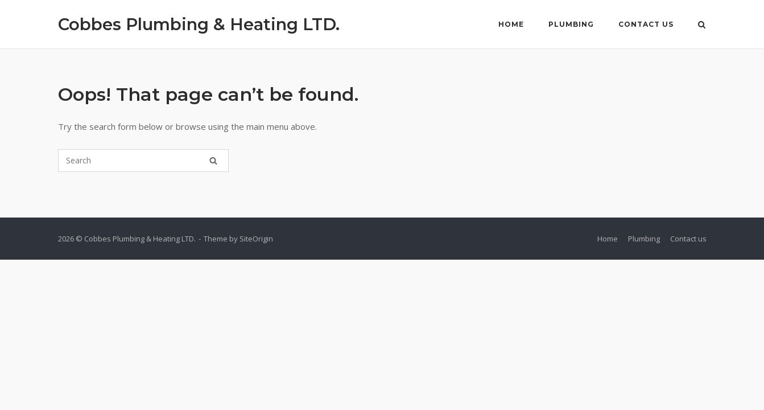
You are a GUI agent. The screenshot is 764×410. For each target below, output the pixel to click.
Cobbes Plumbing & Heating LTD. (199, 24)
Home (511, 24)
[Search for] (143, 160)
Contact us (646, 24)
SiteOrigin (256, 238)
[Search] (213, 160)
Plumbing (571, 24)
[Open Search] (702, 25)
